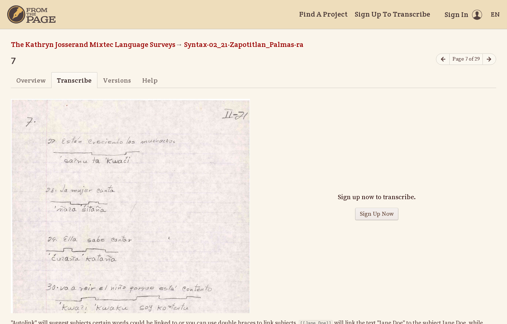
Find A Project (323, 14)
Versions (117, 80)
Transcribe (74, 80)
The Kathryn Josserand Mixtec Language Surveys (93, 44)
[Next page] (489, 59)
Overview (30, 80)
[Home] (31, 14)
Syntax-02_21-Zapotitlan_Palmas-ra (243, 44)
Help (150, 80)
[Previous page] (443, 59)
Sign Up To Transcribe (392, 14)
